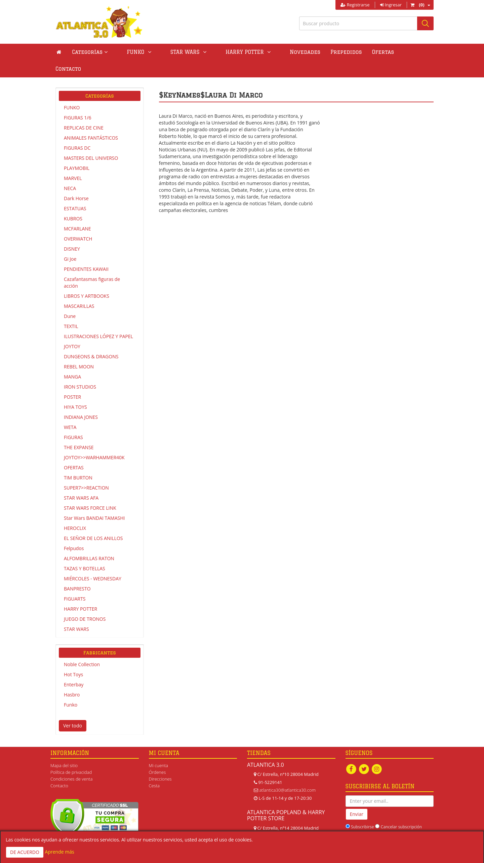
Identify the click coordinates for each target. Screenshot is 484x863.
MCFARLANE (77, 212)
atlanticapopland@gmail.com (287, 827)
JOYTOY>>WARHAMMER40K (94, 440)
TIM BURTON (78, 461)
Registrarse (354, 5)
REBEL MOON (79, 350)
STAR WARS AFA (81, 481)
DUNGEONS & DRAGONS (91, 339)
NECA (70, 171)
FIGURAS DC (77, 131)
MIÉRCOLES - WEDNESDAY (92, 562)
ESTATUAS (75, 191)
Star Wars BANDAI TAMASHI (94, 501)
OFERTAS (74, 450)
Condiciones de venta (71, 762)
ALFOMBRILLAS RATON (89, 541)
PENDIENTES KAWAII (86, 252)
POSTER (72, 380)
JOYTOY (72, 329)
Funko (70, 688)
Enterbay (73, 667)
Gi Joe (70, 242)
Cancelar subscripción (401, 810)
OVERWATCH (78, 222)
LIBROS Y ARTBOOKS (86, 279)
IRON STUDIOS (80, 370)
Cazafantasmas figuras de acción (92, 265)
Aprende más (59, 852)
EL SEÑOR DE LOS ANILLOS (93, 521)
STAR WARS (76, 612)
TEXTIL (71, 309)
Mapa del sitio (64, 749)
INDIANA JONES (81, 400)
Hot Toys (73, 657)
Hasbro (72, 678)
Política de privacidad (71, 755)
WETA (70, 410)
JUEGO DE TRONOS (85, 602)
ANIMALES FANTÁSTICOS (91, 121)
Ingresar (391, 5)
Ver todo (72, 709)
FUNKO (72, 90)
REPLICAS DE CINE (84, 111)
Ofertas (346, 52)
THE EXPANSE (79, 430)
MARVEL (73, 161)
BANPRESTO (77, 572)
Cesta (154, 769)
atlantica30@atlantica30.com (287, 773)
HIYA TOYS (75, 390)
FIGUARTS (74, 582)
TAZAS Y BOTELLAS (84, 551)
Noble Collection (82, 647)
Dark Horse (76, 181)
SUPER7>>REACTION (86, 471)
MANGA (72, 360)
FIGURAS (73, 420)
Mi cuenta (158, 749)
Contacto (380, 52)
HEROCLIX (75, 511)
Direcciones (160, 762)
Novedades (268, 52)
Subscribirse (362, 810)
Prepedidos (309, 52)
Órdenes (157, 755)
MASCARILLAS (79, 289)
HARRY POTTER (80, 592)
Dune (70, 299)
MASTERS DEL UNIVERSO (91, 141)
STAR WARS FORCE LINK (90, 491)
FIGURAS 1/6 (77, 101)
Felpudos (74, 531)
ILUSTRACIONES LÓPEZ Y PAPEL (98, 319)
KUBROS (73, 202)
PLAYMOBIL (76, 151)
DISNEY (72, 232)
